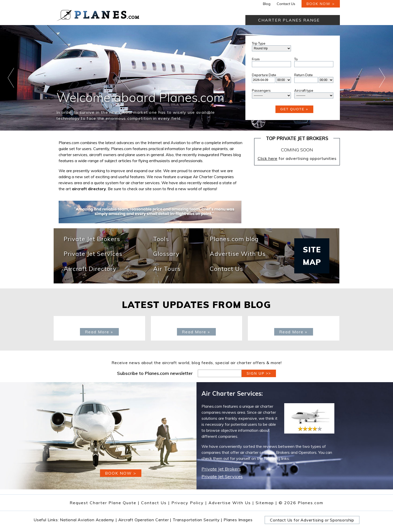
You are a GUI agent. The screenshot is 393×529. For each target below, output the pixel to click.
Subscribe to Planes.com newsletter (155, 373)
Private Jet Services (93, 254)
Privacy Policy (187, 502)
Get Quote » (294, 109)
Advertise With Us (238, 254)
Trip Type (258, 43)
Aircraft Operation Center (145, 519)
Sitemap (266, 502)
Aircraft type (303, 90)
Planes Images (238, 519)
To (296, 59)
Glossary (166, 254)
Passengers (261, 90)
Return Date (303, 75)
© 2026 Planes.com (301, 502)
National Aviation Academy (88, 519)
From (256, 59)
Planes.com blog (234, 239)
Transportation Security (197, 519)
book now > (321, 4)
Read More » (99, 331)
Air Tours (167, 269)
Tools (161, 239)
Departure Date (264, 75)
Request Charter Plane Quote (103, 502)
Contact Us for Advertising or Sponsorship (312, 519)
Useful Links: (47, 519)
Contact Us (286, 4)
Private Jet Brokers (92, 239)
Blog (266, 4)
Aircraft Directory (90, 269)
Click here (267, 158)
